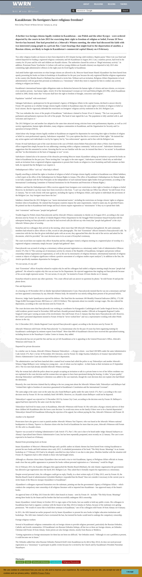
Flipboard (33, 11)
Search (125, 11)
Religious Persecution (71, 562)
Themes (123, 4)
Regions (111, 4)
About (86, 4)
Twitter (23, 11)
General (20, 562)
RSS (15, 11)
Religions (98, 4)
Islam (28, 562)
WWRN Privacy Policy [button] (40, 573)
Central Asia (56, 562)
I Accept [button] (130, 572)
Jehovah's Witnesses (41, 562)
